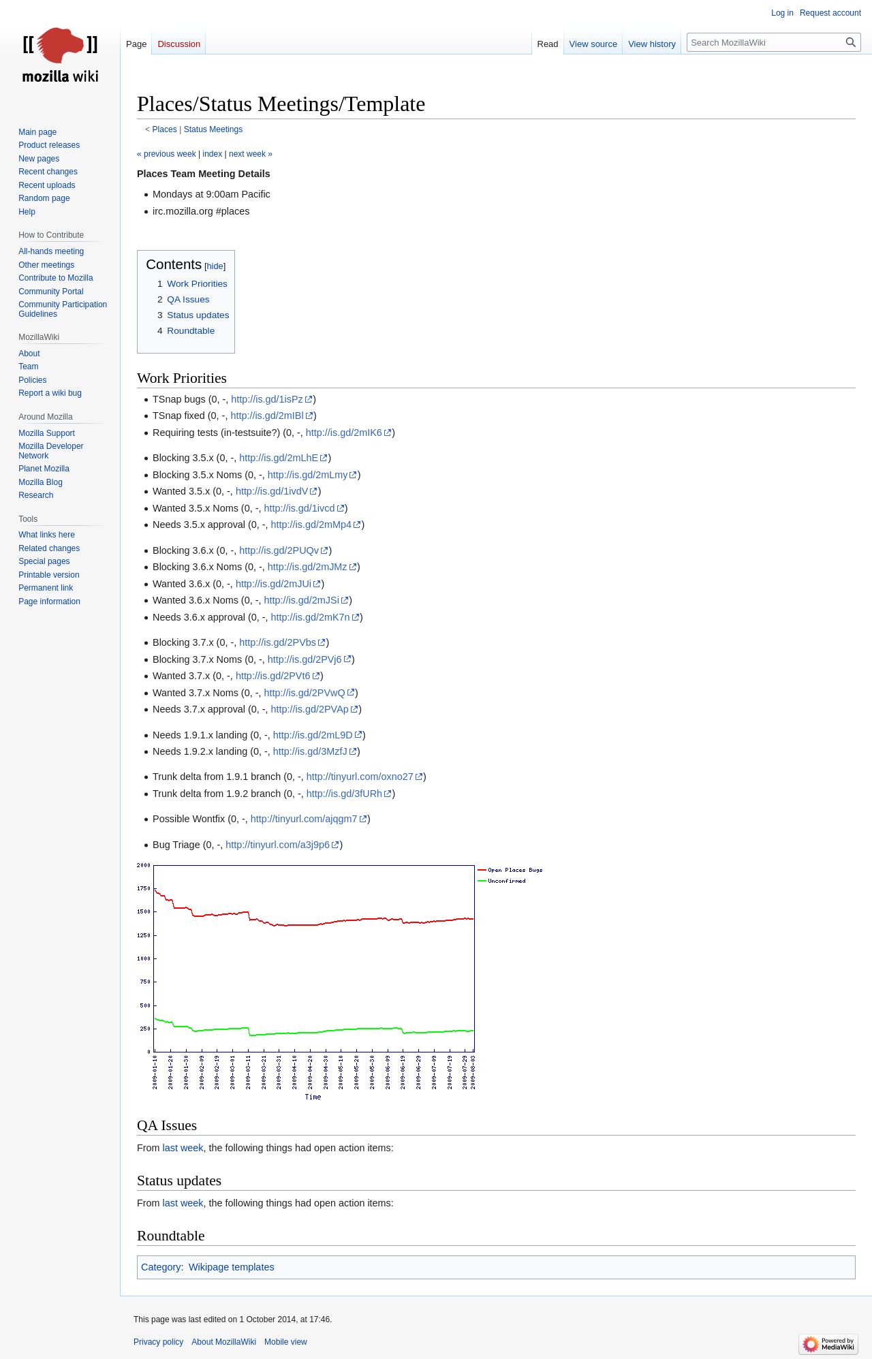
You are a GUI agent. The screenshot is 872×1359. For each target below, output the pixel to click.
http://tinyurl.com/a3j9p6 (277, 844)
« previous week (166, 154)
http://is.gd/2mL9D (313, 735)
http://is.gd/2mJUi (273, 583)
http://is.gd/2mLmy (308, 474)
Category (161, 1267)
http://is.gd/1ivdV (272, 491)
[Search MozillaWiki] (774, 42)
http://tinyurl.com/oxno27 (360, 776)
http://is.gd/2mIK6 (344, 432)
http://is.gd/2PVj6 (305, 659)
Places (165, 129)
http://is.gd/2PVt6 (273, 675)
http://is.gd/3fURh (344, 793)
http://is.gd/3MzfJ (310, 751)
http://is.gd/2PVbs (277, 642)
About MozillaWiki (223, 1342)
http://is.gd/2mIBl (266, 415)
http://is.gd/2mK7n (310, 617)
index (213, 154)
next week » (250, 154)
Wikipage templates (232, 1267)
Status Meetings (213, 129)
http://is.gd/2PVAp (310, 709)
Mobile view (285, 1342)
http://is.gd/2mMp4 (311, 524)
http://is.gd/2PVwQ (304, 692)
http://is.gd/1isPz (267, 399)
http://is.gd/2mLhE (278, 457)
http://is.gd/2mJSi (301, 600)
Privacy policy (158, 1342)
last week (183, 1147)
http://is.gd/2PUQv (279, 550)
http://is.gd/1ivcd (299, 508)
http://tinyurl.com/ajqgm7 (304, 818)
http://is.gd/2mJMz (307, 566)
